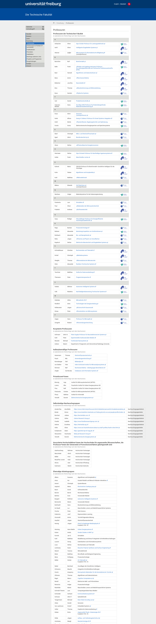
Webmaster (74, 620)
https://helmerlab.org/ (80, 416)
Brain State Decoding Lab (85, 591)
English (116, 4)
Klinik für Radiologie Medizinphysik (88, 514)
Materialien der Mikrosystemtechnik (88, 206)
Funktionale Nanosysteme (78, 332)
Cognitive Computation (84, 569)
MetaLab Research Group (81, 425)
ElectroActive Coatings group (86, 478)
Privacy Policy (83, 620)
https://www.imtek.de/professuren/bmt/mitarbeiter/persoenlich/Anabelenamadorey (99, 400)
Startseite (53, 23)
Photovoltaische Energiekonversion (88, 145)
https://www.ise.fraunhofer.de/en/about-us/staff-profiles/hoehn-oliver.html (96, 419)
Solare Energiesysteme (84, 520)
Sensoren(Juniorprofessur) (81, 114)
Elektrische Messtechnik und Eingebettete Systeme (91, 242)
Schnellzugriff (30, 29)
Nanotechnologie (83, 612)
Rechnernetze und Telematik (84, 250)
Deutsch (123, 4)
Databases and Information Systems (86, 362)
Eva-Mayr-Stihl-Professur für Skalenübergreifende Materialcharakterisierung (91, 105)
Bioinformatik (80, 61)
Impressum (91, 620)
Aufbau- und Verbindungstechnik (87, 609)
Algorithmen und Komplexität (84, 172)
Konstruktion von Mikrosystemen (87, 303)
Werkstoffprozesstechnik (82, 346)
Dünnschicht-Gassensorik (85, 300)
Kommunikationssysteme (85, 585)
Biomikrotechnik (81, 137)
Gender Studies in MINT (85, 524)
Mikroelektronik (82, 177)
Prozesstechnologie (82, 228)
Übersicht (56, 620)
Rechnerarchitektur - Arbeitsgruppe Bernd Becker (89, 359)
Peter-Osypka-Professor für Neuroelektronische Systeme (88, 326)
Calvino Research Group (81, 409)
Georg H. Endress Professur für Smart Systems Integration (93, 118)
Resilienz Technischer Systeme (85, 264)
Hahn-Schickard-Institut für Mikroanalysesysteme (89, 356)
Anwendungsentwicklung (85, 314)
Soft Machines (80, 185)
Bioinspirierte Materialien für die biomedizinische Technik (94, 563)
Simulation (79, 202)
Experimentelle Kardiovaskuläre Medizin (82, 329)
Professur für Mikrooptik (83, 311)
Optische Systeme (83, 93)
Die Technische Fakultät (38, 14)
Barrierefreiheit (64, 620)
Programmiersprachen (82, 275)
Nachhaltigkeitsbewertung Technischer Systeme (90, 285)
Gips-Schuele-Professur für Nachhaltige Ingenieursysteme (93, 153)
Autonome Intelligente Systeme (85, 282)
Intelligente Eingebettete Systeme (86, 47)
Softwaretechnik (82, 209)
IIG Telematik (82, 551)
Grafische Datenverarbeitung (84, 271)
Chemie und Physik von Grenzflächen (88, 239)
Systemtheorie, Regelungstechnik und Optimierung (93, 122)
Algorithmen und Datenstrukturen (86, 73)
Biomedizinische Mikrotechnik (86, 260)
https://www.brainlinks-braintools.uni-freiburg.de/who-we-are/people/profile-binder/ (98, 403)
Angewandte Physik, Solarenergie (88, 603)
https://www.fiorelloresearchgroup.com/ (86, 412)
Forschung (60, 23)
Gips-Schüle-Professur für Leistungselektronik (90, 43)
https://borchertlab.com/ (81, 406)
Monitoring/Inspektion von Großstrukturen (88, 231)
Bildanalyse (78, 353)
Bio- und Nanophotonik (83, 235)
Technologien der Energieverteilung (86, 297)
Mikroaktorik (80, 294)
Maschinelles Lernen (82, 157)
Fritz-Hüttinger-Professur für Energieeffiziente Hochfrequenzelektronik (89, 219)
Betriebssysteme (83, 255)
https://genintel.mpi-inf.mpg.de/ (83, 422)
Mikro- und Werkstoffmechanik (85, 134)
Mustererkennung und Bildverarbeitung (89, 88)
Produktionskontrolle (82, 101)
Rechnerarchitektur (83, 78)
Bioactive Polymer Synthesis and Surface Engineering (93, 539)
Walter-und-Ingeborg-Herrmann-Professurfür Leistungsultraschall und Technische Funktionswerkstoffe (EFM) (94, 68)
